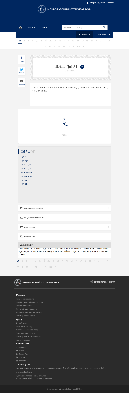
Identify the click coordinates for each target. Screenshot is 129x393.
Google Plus (22, 354)
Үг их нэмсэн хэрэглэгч (25, 333)
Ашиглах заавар (105, 2)
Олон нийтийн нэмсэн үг (26, 309)
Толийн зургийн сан (24, 305)
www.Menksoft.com (24, 372)
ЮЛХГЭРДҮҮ (26, 164)
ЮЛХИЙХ (25, 180)
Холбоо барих (103, 34)
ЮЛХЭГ (24, 184)
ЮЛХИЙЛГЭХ (26, 176)
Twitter (20, 350)
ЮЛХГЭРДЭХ (26, 168)
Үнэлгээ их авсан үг (24, 326)
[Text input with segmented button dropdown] (91, 27)
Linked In (21, 360)
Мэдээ (31, 27)
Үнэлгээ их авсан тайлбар (27, 330)
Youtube (20, 357)
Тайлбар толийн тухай (25, 315)
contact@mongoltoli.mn (104, 282)
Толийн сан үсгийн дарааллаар (29, 302)
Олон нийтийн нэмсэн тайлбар (29, 312)
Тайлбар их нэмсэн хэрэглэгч (28, 336)
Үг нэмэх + (84, 34)
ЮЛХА (23, 157)
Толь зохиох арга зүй (25, 299)
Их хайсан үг (21, 323)
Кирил (69, 27)
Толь (43, 27)
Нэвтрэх (91, 2)
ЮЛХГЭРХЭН (26, 172)
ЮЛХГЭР (24, 161)
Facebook (21, 347)
